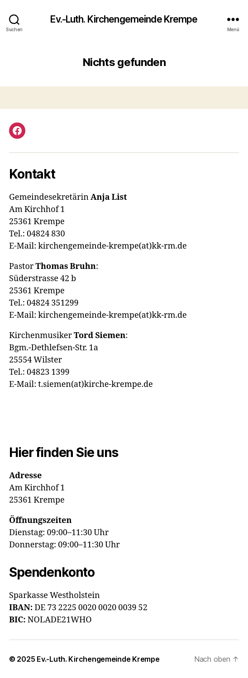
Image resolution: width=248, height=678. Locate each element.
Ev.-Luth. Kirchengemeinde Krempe (123, 19)
